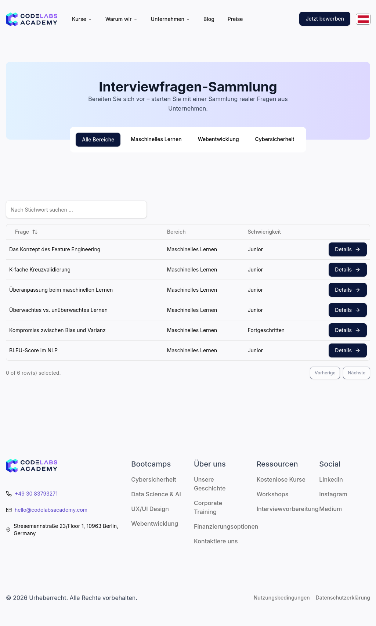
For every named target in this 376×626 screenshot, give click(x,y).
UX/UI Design (150, 508)
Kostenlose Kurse (281, 479)
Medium (330, 508)
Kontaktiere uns (216, 541)
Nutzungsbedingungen (282, 597)
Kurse (82, 19)
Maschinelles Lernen (156, 139)
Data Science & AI (156, 494)
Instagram (333, 494)
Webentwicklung (218, 139)
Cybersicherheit (274, 139)
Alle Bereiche (98, 139)
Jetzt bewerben (325, 18)
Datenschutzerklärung (343, 597)
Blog (208, 19)
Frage (26, 232)
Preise (235, 19)
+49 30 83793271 (36, 493)
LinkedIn (331, 479)
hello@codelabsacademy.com (51, 510)
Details (348, 249)
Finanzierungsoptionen (226, 526)
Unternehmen (170, 19)
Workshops (273, 494)
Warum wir (121, 19)
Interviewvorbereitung (288, 508)
